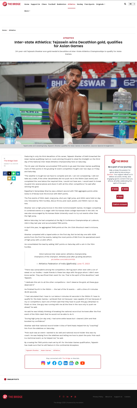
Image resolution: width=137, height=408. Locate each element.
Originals (100, 4)
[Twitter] (9, 173)
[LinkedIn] (18, 173)
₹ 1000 (120, 196)
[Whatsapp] (13, 173)
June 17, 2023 (83, 264)
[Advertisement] (68, 20)
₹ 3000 (125, 189)
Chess (44, 4)
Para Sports (89, 4)
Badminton (61, 4)
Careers (127, 397)
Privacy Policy (98, 397)
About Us (108, 397)
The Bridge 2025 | (60, 402)
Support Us (35, 4)
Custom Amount (120, 204)
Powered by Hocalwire (75, 402)
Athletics (71, 4)
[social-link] (11, 183)
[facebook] (5, 173)
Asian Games (46, 350)
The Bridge (66, 358)
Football (51, 4)
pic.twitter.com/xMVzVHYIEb (63, 259)
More (27, 11)
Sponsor (110, 174)
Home (26, 4)
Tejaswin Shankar (32, 350)
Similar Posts (13, 379)
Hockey (80, 4)
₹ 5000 (115, 189)
